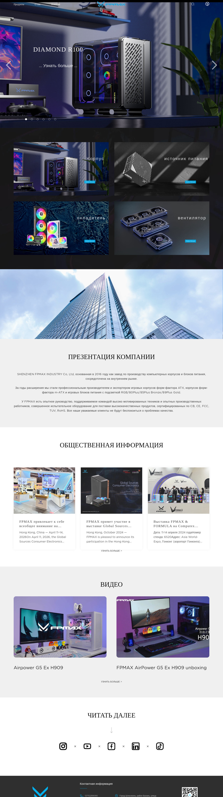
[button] (26, 119)
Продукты (20, 5)
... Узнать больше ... (58, 66)
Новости (59, 5)
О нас (40, 5)
